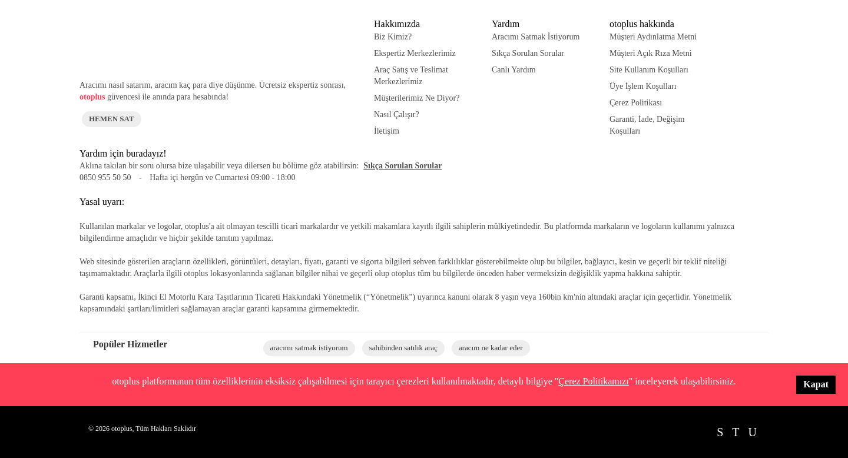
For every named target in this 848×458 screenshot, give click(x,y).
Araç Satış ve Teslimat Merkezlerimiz (411, 75)
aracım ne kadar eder (491, 347)
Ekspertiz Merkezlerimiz (415, 53)
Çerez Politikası (636, 102)
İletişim (386, 131)
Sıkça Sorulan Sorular (528, 53)
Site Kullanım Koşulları (649, 69)
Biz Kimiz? (393, 36)
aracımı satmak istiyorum (309, 347)
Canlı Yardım (514, 69)
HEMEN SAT (111, 118)
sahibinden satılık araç (403, 347)
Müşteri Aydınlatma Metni (653, 36)
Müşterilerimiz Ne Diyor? (416, 98)
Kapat (816, 384)
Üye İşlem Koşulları (643, 86)
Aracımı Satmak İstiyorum (535, 36)
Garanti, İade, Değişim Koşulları (647, 125)
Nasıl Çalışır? (396, 114)
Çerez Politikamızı (593, 381)
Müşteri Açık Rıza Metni (651, 53)
